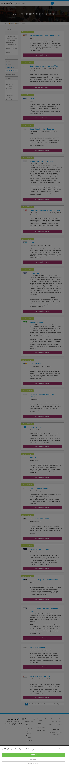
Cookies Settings (33, 763)
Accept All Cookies (33, 755)
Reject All (33, 759)
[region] (34, 756)
